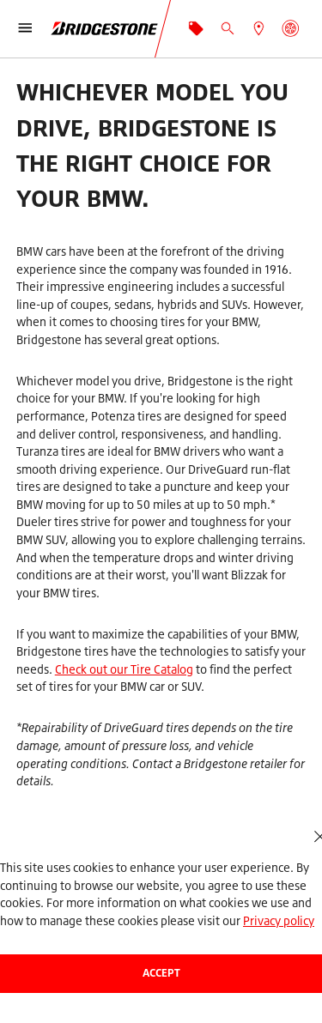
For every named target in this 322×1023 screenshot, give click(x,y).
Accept (161, 972)
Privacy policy (278, 920)
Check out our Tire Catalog (124, 669)
